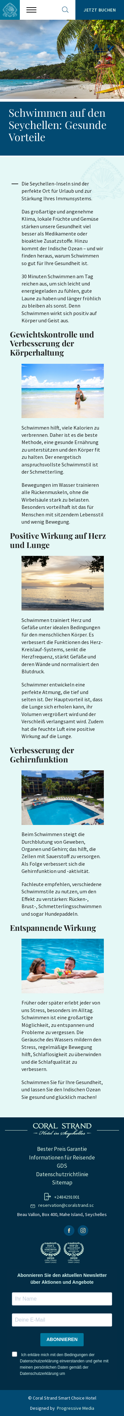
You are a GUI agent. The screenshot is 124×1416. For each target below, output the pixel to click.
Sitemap (62, 1182)
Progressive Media (75, 1408)
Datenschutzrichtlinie (62, 1174)
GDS (62, 1165)
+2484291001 (67, 1197)
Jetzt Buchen (100, 10)
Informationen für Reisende (62, 1157)
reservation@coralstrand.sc (66, 1205)
